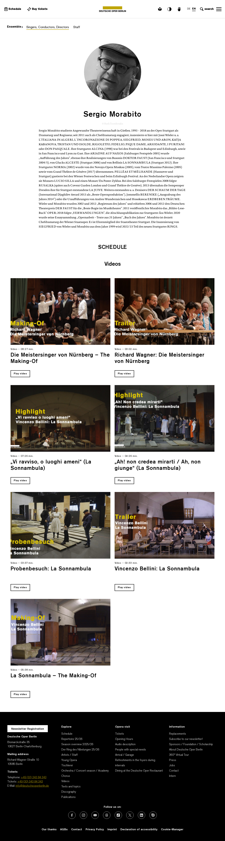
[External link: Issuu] (153, 815)
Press (172, 760)
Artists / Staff (69, 755)
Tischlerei (67, 765)
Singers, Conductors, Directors (47, 27)
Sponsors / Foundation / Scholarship (191, 744)
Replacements (177, 734)
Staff (76, 27)
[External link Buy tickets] (36, 9)
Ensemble (15, 26)
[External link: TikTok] (118, 815)
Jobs (172, 765)
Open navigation (218, 9)
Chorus (65, 776)
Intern (172, 776)
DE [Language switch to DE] (188, 9)
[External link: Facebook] (71, 815)
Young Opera (69, 760)
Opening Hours (124, 739)
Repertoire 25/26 (71, 739)
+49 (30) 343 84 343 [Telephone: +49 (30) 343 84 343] (33, 777)
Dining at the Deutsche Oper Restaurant (139, 770)
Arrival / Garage (124, 755)
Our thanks (49, 829)
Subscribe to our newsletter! (186, 739)
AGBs (64, 829)
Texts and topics (71, 786)
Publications (68, 797)
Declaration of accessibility (139, 829)
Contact (174, 770)
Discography (68, 792)
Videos (65, 781)
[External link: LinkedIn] (141, 815)
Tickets (119, 734)
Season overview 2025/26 (77, 744)
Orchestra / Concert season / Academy (85, 770)
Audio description (125, 744)
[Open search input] (206, 9)
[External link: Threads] (106, 815)
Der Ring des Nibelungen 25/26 (80, 749)
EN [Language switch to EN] (194, 9)
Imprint (112, 829)
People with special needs (130, 749)
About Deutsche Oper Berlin (186, 749)
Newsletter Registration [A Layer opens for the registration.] (27, 729)
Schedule (66, 734)
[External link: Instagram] (83, 815)
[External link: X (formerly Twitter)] (129, 815)
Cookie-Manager (172, 829)
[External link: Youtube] (95, 815)
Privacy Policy (95, 829)
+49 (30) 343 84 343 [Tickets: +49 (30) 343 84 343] (30, 781)
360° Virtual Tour (179, 755)
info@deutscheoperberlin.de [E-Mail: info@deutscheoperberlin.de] (32, 786)
